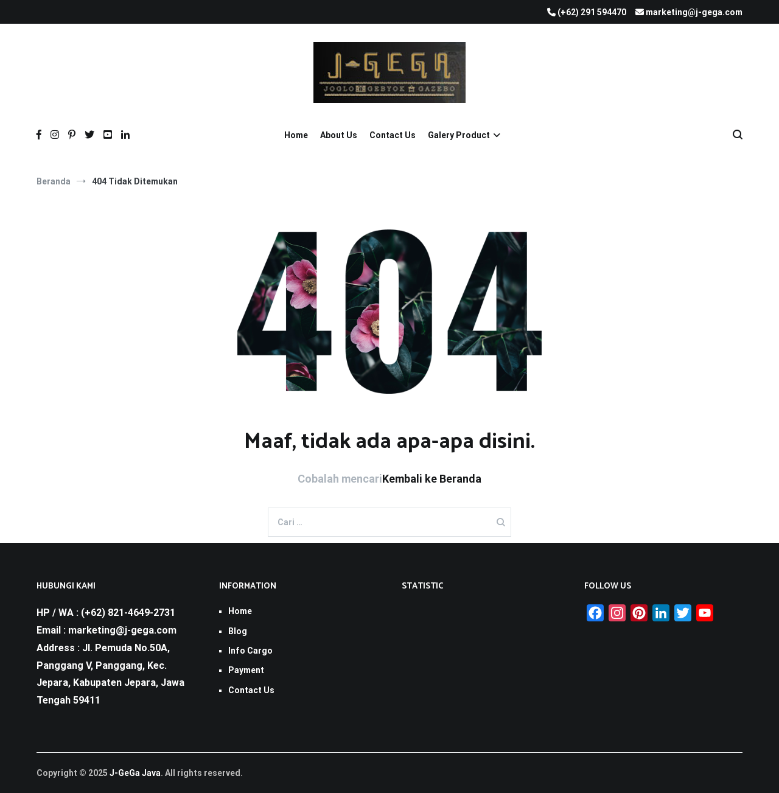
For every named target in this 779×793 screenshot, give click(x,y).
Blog (237, 631)
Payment (246, 670)
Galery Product (459, 135)
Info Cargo (250, 650)
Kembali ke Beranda (431, 478)
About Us (338, 135)
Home (296, 135)
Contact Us (392, 135)
